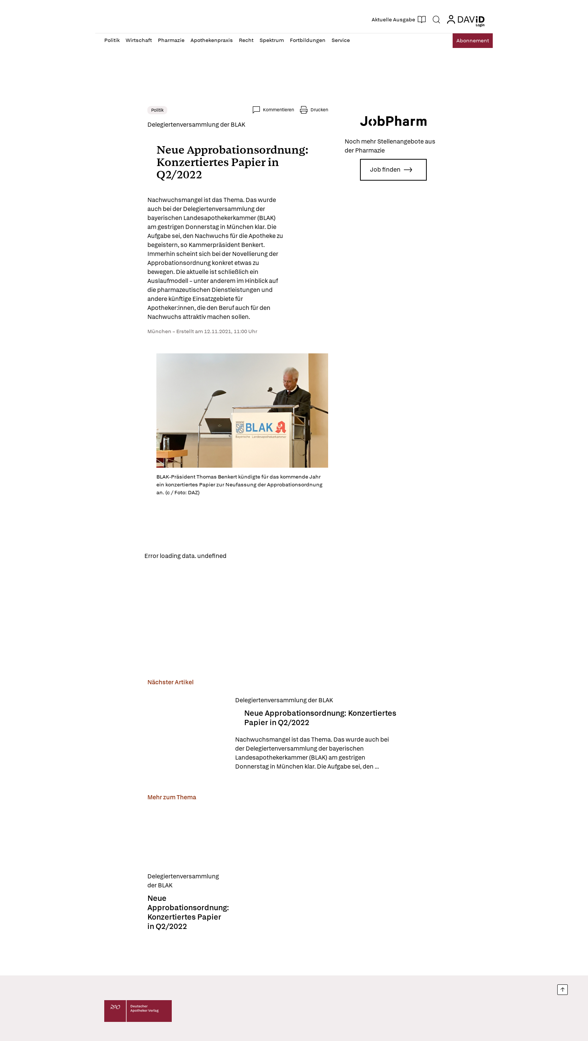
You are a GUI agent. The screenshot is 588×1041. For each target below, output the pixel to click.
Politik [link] (114, 110)
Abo (467, 41)
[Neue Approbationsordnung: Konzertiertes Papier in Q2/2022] (143, 727)
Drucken (362, 110)
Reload (199, 549)
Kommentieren (321, 110)
